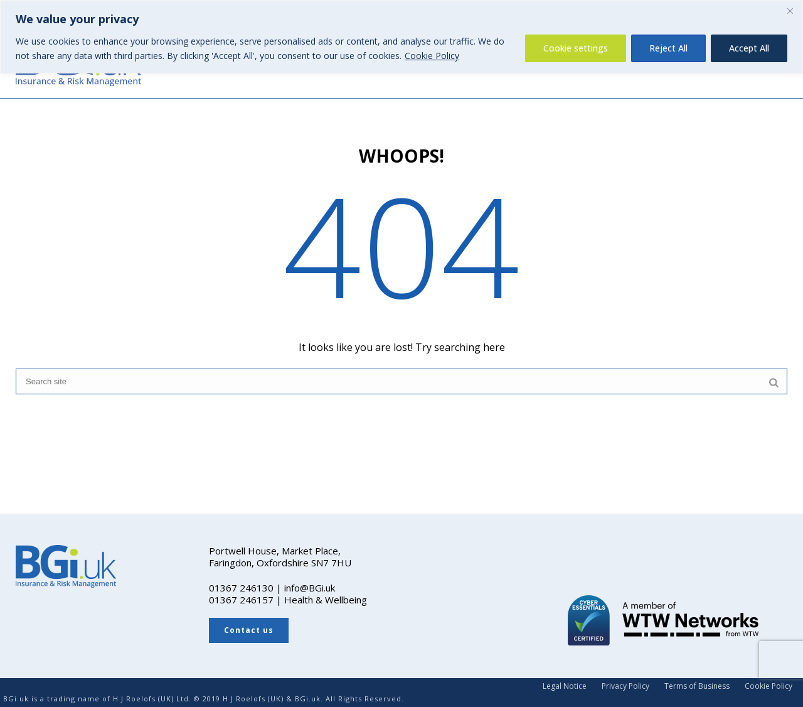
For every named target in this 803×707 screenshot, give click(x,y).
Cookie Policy (432, 56)
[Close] (789, 10)
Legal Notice (565, 686)
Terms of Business (697, 686)
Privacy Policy (625, 686)
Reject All (668, 48)
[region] (401, 36)
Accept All (749, 48)
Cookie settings (575, 48)
